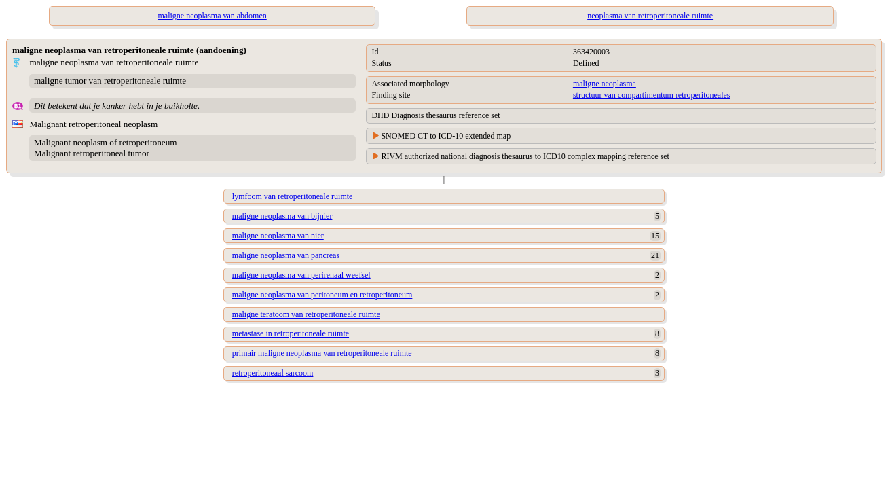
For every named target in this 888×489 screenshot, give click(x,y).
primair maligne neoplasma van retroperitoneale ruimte (322, 353)
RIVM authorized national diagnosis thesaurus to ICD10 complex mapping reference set (525, 156)
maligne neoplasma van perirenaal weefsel (301, 275)
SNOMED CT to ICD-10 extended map (446, 136)
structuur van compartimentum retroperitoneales (651, 95)
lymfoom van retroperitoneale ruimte (292, 196)
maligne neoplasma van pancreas (285, 255)
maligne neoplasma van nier (278, 235)
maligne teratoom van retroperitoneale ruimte (306, 314)
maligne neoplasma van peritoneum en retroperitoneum (322, 295)
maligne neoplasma (604, 83)
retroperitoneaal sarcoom (273, 373)
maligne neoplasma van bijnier (282, 216)
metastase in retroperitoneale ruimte (290, 333)
